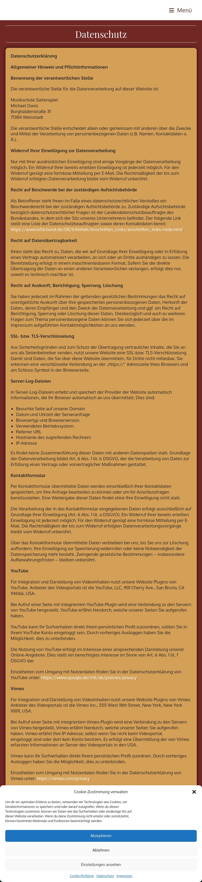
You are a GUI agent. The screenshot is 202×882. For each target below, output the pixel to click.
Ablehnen (101, 850)
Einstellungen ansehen (101, 864)
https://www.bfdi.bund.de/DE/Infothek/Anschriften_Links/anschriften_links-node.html (97, 229)
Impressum (124, 876)
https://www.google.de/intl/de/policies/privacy (89, 677)
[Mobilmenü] (180, 10)
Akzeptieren (101, 835)
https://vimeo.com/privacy (63, 778)
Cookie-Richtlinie (82, 876)
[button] (194, 791)
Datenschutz (105, 876)
